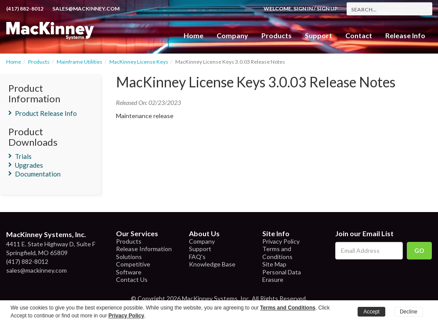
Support (318, 35)
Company (232, 35)
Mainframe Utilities (79, 61)
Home (193, 35)
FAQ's (197, 256)
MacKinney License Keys (138, 61)
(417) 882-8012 (24, 8)
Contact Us (132, 279)
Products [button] (276, 35)
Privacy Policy (281, 241)
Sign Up (327, 8)
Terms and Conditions (277, 252)
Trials (23, 156)
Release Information (144, 248)
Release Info (405, 35)
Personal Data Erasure (281, 276)
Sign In (303, 8)
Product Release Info (46, 113)
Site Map (274, 264)
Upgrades (29, 165)
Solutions (129, 256)
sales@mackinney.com (85, 8)
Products (39, 61)
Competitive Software (133, 268)
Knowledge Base (212, 264)
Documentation (38, 174)
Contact (358, 35)
